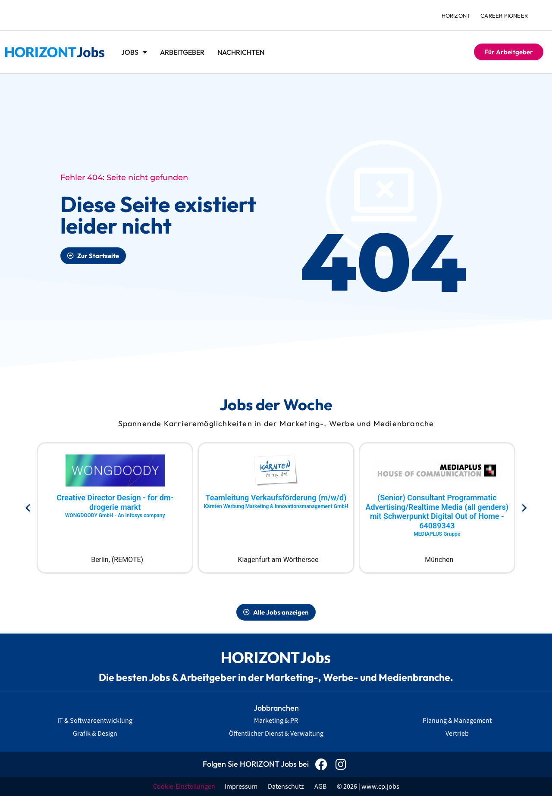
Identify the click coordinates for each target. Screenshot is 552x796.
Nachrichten (240, 52)
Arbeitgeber (182, 52)
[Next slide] (524, 508)
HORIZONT (456, 15)
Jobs (134, 52)
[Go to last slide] (28, 508)
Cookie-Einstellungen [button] (184, 786)
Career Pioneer (504, 15)
